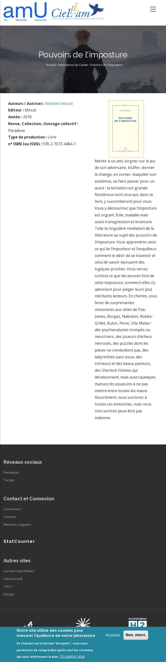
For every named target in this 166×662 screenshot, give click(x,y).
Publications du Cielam (73, 65)
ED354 (9, 594)
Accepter (113, 635)
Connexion (12, 509)
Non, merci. (136, 635)
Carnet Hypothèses (19, 571)
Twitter (9, 480)
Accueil (51, 65)
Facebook (11, 472)
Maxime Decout (59, 103)
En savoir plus (72, 656)
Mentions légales (17, 524)
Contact (10, 517)
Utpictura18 (13, 579)
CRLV (8, 586)
